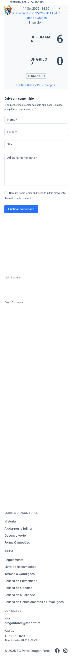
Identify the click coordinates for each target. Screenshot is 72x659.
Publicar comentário (21, 209)
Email (12, 132)
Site (9, 144)
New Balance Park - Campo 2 (38, 85)
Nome (12, 119)
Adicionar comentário (22, 157)
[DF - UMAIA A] (36, 38)
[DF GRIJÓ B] (36, 61)
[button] (66, 10)
